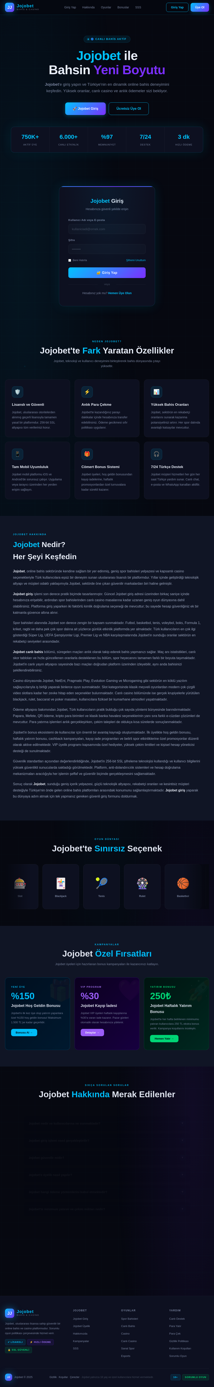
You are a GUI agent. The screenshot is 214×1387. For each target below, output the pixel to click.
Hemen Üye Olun (120, 293)
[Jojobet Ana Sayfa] (22, 7)
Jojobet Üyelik (81, 1326)
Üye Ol (199, 7)
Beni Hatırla (77, 260)
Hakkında (88, 7)
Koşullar (63, 1377)
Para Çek (175, 1333)
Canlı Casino (129, 1341)
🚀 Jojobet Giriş (85, 108)
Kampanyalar (81, 1341)
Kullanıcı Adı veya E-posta (86, 220)
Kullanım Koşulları (180, 1348)
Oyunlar (106, 7)
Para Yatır (175, 1326)
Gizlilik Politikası (179, 1341)
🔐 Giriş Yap (107, 272)
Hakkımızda (80, 1333)
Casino (125, 1333)
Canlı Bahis (128, 1326)
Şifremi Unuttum (136, 260)
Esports (125, 1356)
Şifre (71, 240)
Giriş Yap (70, 7)
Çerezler (74, 1377)
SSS (138, 7)
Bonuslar (123, 7)
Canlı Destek (177, 1318)
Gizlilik (53, 1377)
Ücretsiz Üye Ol (128, 108)
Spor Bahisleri (129, 1318)
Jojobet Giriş (80, 1318)
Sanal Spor (128, 1348)
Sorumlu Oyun (178, 1356)
